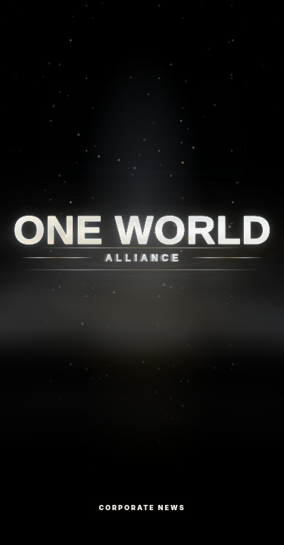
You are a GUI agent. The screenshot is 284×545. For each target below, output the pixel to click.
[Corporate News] (142, 272)
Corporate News (141, 507)
